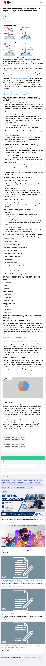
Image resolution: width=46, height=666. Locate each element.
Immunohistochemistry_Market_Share (13, 435)
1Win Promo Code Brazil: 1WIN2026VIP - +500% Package (16, 549)
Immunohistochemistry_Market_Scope (14, 437)
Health (26, 482)
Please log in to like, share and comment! (12, 452)
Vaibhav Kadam (6, 652)
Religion (27, 485)
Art (15, 480)
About (25, 657)
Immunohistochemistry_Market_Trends (14, 442)
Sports (40, 485)
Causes (19, 480)
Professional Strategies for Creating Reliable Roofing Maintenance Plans (21, 518)
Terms (29, 657)
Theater (4, 487)
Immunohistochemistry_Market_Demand (14, 444)
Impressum (38, 657)
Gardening (20, 482)
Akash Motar (5, 586)
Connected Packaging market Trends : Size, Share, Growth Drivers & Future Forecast (22, 613)
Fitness (3, 482)
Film (41, 480)
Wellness (10, 487)
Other (10, 13)
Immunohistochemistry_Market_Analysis (14, 439)
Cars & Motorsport (7, 480)
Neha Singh (5, 522)
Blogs (4, 13)
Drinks (36, 480)
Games (13, 482)
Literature (37, 482)
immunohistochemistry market (18, 78)
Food (8, 482)
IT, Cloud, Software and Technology (23, 487)
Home (31, 482)
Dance (30, 480)
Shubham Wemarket (12, 16)
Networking (10, 485)
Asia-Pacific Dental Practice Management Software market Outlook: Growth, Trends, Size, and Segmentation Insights (22, 581)
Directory (35, 659)
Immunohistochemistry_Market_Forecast (14, 446)
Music (3, 485)
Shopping (33, 485)
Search (41, 466)
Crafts (25, 480)
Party (21, 485)
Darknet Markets (6, 553)
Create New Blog (23, 457)
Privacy (33, 657)
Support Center (28, 659)
